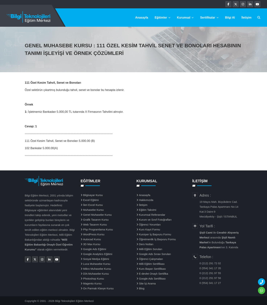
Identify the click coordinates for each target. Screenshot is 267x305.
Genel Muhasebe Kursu (97, 214)
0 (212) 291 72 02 (210, 263)
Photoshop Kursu (93, 278)
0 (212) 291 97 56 (210, 278)
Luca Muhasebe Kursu (96, 263)
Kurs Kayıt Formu (149, 229)
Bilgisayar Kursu (93, 195)
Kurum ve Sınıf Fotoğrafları (155, 219)
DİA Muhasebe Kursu (96, 273)
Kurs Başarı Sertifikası (152, 268)
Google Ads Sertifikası (152, 278)
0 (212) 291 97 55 (210, 273)
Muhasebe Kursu (93, 209)
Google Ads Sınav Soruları (155, 254)
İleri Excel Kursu (93, 204)
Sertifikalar (209, 17)
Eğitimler (162, 17)
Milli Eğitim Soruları (150, 249)
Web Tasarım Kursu (95, 224)
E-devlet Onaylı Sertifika (153, 273)
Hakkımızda (146, 200)
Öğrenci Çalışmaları (151, 258)
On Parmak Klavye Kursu (98, 288)
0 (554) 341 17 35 (210, 268)
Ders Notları (146, 244)
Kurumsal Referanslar (152, 214)
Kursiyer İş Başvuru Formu (155, 234)
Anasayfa (141, 17)
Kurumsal (185, 17)
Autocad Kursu (92, 239)
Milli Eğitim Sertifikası (152, 263)
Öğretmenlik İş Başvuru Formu (157, 239)
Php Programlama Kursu (98, 229)
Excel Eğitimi (91, 200)
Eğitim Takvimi (147, 209)
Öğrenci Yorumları (150, 224)
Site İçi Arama (147, 283)
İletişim (246, 17)
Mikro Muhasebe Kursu (97, 268)
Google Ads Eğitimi (94, 249)
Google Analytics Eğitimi (97, 254)
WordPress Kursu (93, 234)
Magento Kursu (92, 283)
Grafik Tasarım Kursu (96, 219)
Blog (141, 288)
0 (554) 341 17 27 (210, 282)
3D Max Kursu (91, 244)
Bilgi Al (230, 17)
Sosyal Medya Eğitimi (96, 258)
